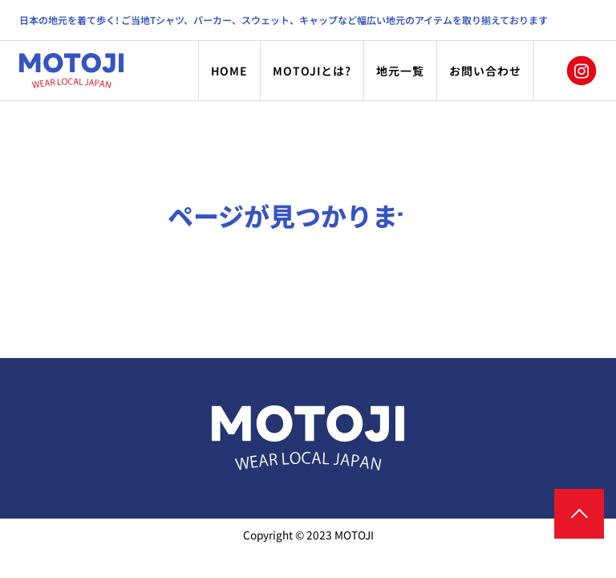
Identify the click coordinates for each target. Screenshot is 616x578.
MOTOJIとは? (312, 71)
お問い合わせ (485, 71)
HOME (229, 71)
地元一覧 (400, 71)
